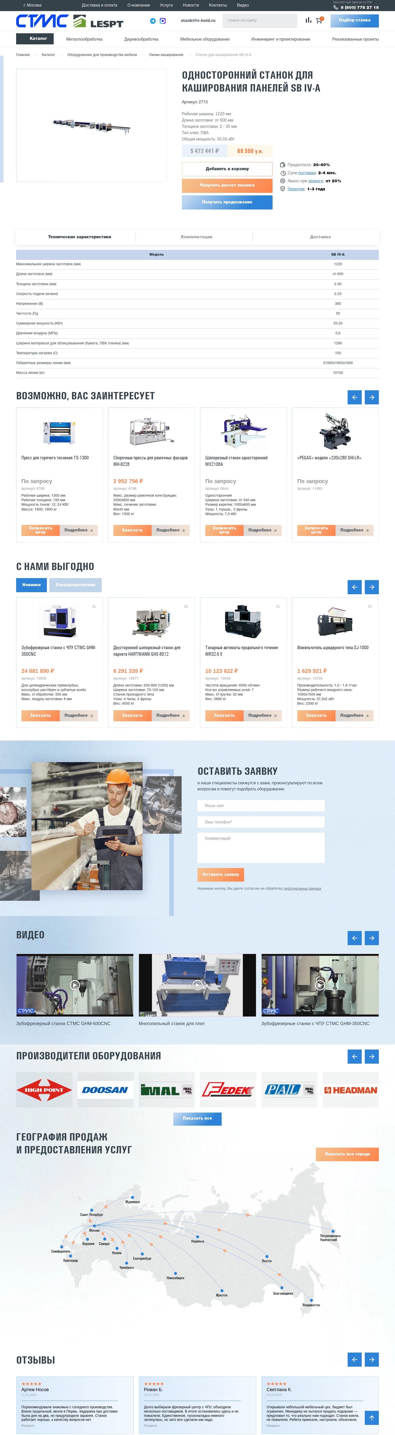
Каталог (38, 39)
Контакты (218, 5)
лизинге (315, 181)
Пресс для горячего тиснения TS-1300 (55, 458)
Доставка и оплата (99, 5)
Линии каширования (166, 55)
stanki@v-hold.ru (198, 21)
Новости (191, 5)
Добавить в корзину (227, 169)
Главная (23, 55)
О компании (138, 5)
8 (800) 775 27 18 (360, 8)
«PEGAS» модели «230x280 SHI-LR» (329, 458)
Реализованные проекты (355, 39)
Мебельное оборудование (205, 39)
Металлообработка (84, 39)
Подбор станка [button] (355, 20)
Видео (243, 5)
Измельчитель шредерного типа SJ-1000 (333, 647)
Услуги (166, 5)
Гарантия (296, 189)
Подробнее (76, 530)
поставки (307, 173)
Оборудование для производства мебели (102, 55)
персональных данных (302, 888)
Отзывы (35, 1360)
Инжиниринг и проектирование (280, 39)
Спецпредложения (75, 585)
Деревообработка (141, 39)
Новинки (31, 585)
